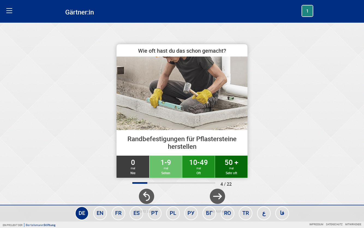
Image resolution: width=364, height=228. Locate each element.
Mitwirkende (353, 224)
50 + (231, 166)
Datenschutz (334, 224)
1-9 (165, 166)
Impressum (316, 224)
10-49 (198, 166)
